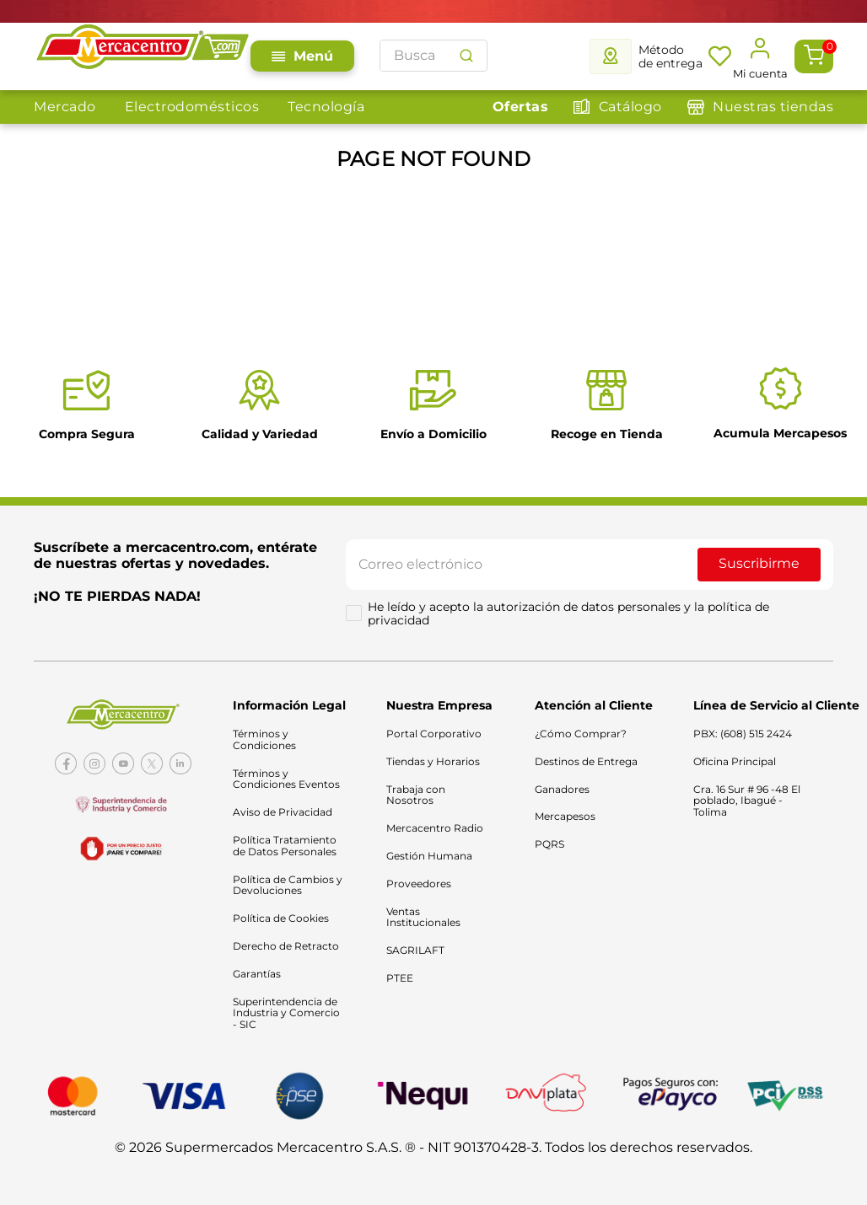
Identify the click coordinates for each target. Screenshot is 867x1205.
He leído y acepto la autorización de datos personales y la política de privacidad (570, 615)
